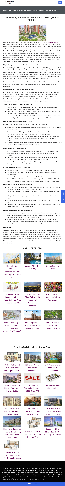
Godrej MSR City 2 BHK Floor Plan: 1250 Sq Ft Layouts (12, 368)
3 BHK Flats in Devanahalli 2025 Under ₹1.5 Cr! (32, 411)
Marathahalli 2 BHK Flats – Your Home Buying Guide (12, 388)
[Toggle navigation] (60, 2)
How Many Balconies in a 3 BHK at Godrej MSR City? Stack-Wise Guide (12, 433)
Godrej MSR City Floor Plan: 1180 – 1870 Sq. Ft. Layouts (53, 432)
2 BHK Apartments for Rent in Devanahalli (53, 368)
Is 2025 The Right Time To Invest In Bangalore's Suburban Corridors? (32, 300)
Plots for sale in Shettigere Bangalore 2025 (53, 325)
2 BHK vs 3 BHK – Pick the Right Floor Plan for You (32, 434)
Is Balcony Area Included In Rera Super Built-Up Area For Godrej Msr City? (12, 298)
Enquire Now (63, 196)
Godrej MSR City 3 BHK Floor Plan (53, 386)
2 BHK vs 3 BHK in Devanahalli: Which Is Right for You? (53, 411)
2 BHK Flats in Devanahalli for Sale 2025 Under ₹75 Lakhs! (32, 389)
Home (5, 10)
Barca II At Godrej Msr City (32, 267)
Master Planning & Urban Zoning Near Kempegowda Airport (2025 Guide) (12, 327)
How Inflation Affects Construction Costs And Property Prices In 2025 (12, 271)
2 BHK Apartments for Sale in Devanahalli (32, 368)
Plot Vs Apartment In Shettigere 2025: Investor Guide (32, 325)
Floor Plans (13, 10)
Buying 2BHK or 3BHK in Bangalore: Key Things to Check (12, 455)
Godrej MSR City (53, 42)
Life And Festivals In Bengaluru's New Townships (53, 297)
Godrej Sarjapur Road (52, 267)
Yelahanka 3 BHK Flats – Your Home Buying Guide (12, 411)
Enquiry (32, 484)
